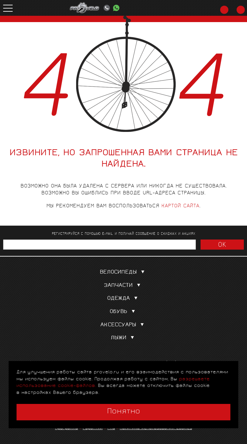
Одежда (123, 298)
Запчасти (123, 285)
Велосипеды (123, 272)
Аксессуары (123, 325)
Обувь (124, 312)
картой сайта (180, 206)
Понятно (123, 412)
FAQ (111, 428)
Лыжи (124, 338)
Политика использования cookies (156, 428)
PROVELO (84, 8)
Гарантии (93, 428)
